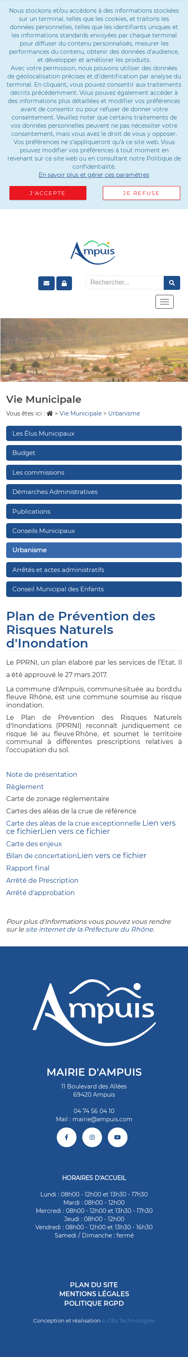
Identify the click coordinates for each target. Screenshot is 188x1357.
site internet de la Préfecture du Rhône (89, 929)
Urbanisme (29, 550)
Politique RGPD (94, 1303)
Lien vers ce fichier (75, 831)
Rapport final (27, 868)
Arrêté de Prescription (42, 880)
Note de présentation (41, 774)
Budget (23, 453)
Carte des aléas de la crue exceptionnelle (73, 823)
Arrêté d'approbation (40, 893)
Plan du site (94, 1285)
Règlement (25, 787)
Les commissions (38, 472)
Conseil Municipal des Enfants (58, 589)
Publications (31, 511)
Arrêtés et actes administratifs (58, 570)
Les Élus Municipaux (43, 433)
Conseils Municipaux (43, 531)
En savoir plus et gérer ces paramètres (94, 175)
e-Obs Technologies (128, 1320)
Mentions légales (94, 1294)
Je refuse (141, 193)
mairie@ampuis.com (102, 1119)
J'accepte (48, 193)
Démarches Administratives (54, 492)
